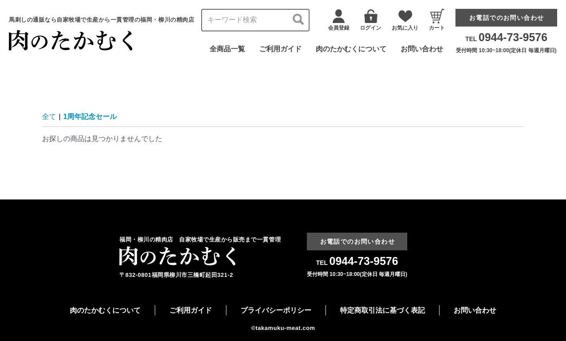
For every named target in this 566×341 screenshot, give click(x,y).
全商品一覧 (227, 49)
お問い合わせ (422, 49)
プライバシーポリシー (276, 310)
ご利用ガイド (280, 49)
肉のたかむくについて (351, 49)
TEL (506, 38)
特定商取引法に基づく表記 (382, 310)
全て (49, 116)
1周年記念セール (90, 116)
